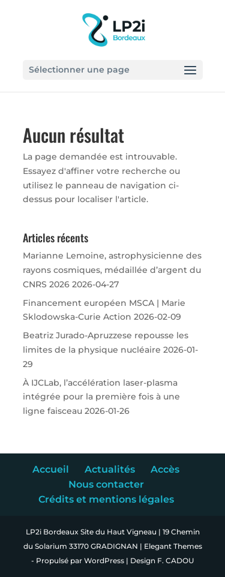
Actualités (110, 469)
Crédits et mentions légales (106, 499)
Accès (165, 469)
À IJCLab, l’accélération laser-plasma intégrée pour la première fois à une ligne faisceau (101, 397)
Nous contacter (106, 484)
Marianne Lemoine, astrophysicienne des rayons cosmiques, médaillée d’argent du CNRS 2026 (112, 270)
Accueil (50, 469)
